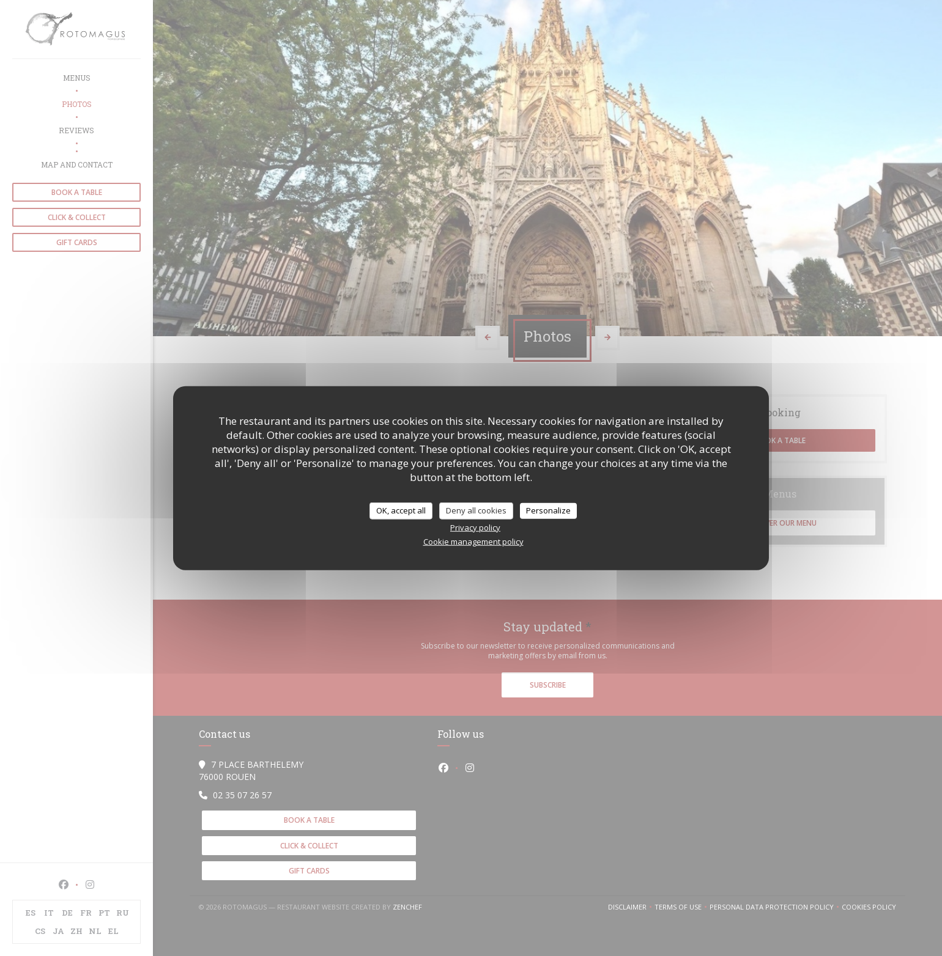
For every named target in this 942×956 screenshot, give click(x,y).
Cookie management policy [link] (473, 540)
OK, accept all (401, 510)
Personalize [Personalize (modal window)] (548, 510)
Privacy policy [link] (475, 526)
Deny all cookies (476, 510)
